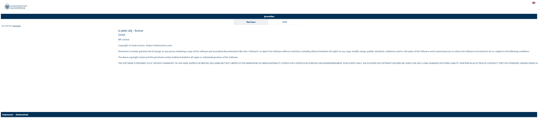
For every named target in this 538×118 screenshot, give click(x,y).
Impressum (7, 114)
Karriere (250, 21)
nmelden (269, 16)
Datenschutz (22, 114)
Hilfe (284, 21)
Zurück (121, 34)
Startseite (17, 26)
